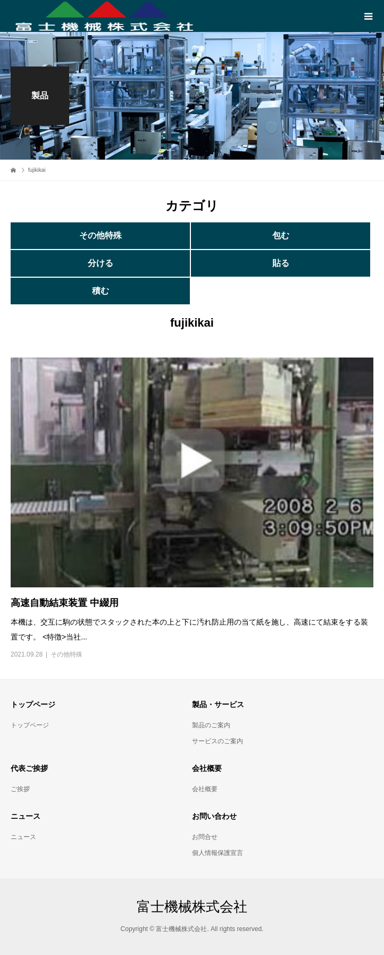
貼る (280, 263)
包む (280, 235)
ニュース (23, 837)
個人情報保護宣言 (217, 853)
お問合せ (205, 837)
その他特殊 (100, 235)
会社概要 (205, 789)
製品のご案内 (211, 725)
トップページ (30, 725)
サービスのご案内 (217, 741)
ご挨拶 (20, 789)
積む (100, 290)
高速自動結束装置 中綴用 (65, 602)
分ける (100, 263)
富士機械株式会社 (192, 907)
